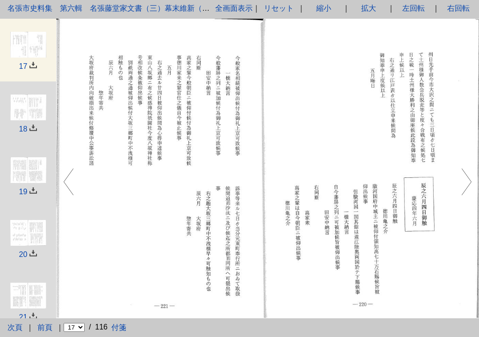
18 (23, 129)
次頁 (14, 327)
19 (23, 192)
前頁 (44, 327)
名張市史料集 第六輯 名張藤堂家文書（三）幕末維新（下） (112, 8)
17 (23, 66)
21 (23, 317)
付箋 (118, 327)
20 (23, 254)
